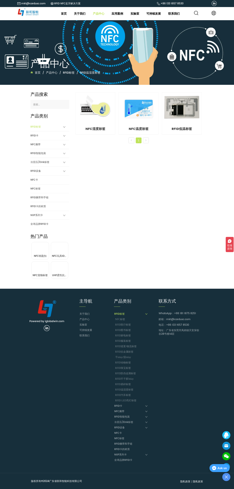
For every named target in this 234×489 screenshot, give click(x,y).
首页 (37, 72)
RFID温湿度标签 (89, 72)
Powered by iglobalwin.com (46, 321)
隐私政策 (185, 481)
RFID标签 (69, 72)
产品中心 (51, 72)
